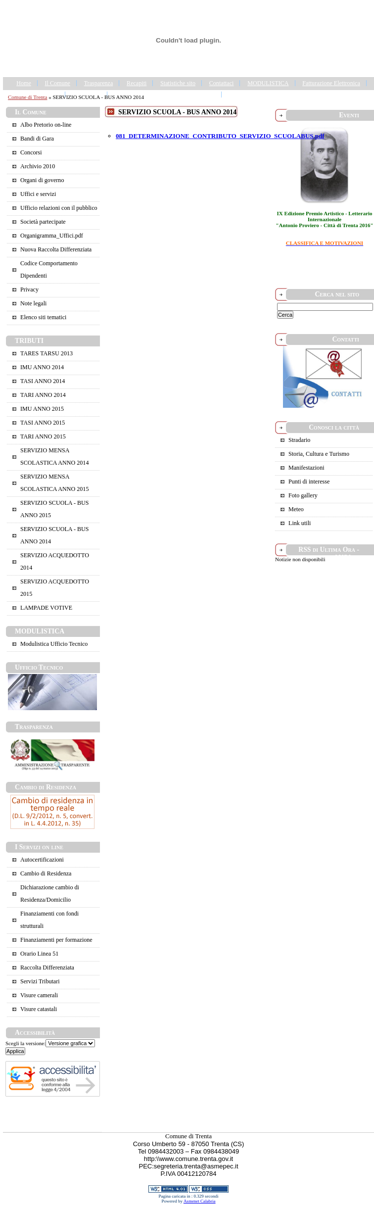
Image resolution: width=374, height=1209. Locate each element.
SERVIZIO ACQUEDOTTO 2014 (54, 561)
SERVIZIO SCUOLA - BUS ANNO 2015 (54, 509)
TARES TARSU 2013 (46, 353)
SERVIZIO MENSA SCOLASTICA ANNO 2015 (54, 482)
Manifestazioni (306, 467)
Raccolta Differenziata (47, 967)
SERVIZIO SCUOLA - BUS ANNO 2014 (54, 535)
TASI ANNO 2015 (42, 422)
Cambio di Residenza (45, 873)
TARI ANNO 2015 (43, 436)
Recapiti (136, 83)
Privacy (29, 289)
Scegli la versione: (25, 1043)
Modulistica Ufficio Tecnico (54, 643)
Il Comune (57, 83)
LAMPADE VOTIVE (46, 607)
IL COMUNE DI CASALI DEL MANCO (165, 94)
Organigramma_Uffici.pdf (51, 235)
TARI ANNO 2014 (43, 394)
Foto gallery (303, 495)
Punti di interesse (308, 481)
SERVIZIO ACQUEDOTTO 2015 (54, 587)
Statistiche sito (177, 83)
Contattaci (221, 83)
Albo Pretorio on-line (45, 124)
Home (23, 83)
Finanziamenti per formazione (56, 939)
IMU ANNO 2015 (42, 408)
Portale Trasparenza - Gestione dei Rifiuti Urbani (287, 94)
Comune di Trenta (27, 97)
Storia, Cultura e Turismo (318, 453)
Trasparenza (98, 83)
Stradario (299, 439)
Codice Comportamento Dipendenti (49, 269)
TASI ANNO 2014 (42, 381)
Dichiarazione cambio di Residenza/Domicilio (49, 893)
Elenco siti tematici (43, 317)
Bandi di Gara (37, 138)
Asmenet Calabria (200, 1201)
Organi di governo (42, 180)
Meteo (296, 509)
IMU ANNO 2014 (42, 367)
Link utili (299, 523)
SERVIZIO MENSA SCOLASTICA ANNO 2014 (54, 456)
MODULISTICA (267, 83)
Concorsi (31, 152)
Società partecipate (43, 221)
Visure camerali (39, 995)
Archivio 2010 (37, 166)
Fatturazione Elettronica (331, 83)
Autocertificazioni (42, 859)
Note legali (33, 303)
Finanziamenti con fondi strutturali (49, 919)
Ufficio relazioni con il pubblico (58, 207)
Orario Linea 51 (39, 953)
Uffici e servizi (38, 194)
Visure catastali (38, 1009)
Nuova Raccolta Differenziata (56, 249)
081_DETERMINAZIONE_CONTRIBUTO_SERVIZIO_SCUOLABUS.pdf (220, 136)
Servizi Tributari (40, 981)
